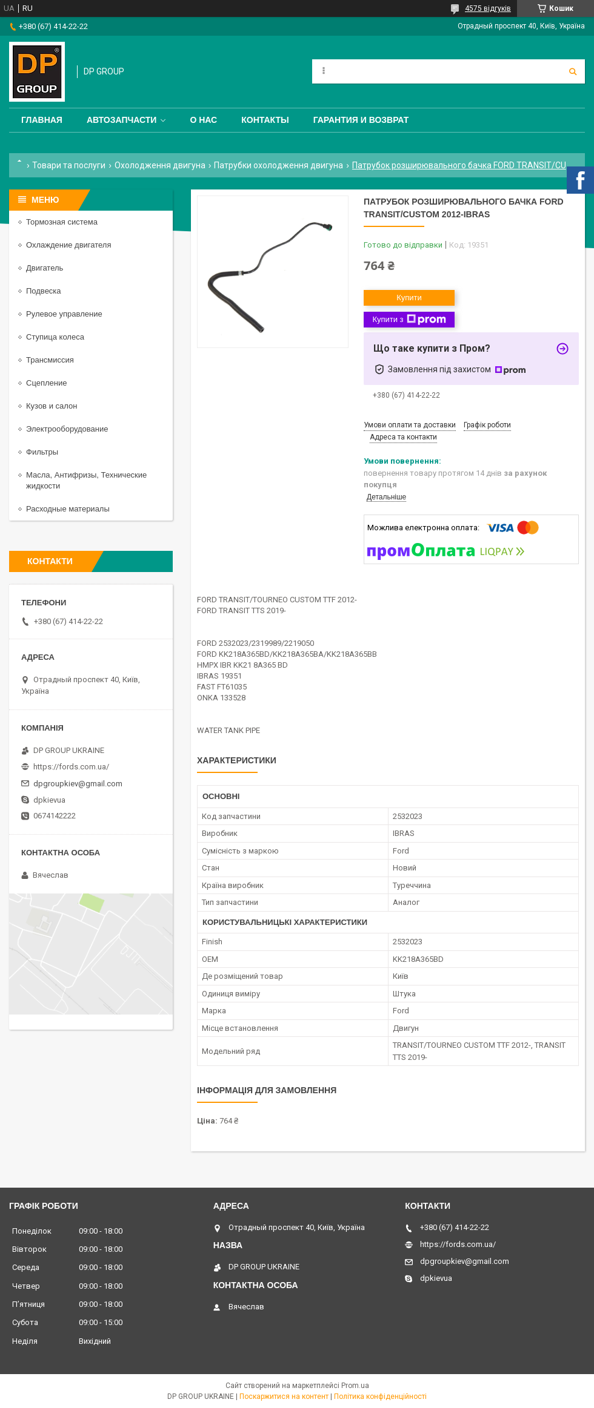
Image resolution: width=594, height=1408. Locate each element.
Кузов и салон (51, 405)
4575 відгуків (488, 8)
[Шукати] (573, 71)
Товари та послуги (68, 165)
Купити (409, 297)
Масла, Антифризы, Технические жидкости (86, 480)
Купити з (409, 319)
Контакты (265, 120)
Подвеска (43, 290)
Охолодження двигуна (160, 165)
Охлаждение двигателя (68, 244)
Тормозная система (62, 221)
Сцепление (46, 382)
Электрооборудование (67, 428)
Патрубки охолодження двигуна (278, 165)
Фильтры (42, 451)
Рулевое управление (64, 313)
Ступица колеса (55, 336)
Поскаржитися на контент (284, 1396)
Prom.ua (355, 1385)
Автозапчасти (122, 120)
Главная (41, 120)
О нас (203, 120)
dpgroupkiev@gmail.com (77, 783)
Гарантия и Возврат (361, 120)
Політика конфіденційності (380, 1396)
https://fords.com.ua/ (71, 766)
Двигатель (44, 267)
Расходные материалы (68, 508)
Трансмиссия (50, 359)
